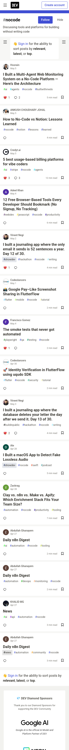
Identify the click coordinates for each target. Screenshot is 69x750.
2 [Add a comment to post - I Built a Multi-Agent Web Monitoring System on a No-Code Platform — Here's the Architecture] (16, 97)
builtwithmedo (44, 89)
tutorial (44, 300)
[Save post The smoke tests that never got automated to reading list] (62, 348)
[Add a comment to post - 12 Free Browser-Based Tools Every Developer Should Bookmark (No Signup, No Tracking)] (5, 223)
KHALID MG (17, 601)
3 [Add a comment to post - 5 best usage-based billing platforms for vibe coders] (16, 178)
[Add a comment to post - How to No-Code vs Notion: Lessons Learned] (5, 138)
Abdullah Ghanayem (21, 530)
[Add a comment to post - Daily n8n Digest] (5, 554)
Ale (12, 445)
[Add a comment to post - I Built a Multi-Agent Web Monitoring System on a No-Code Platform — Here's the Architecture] (6, 97)
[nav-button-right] (64, 42)
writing (52, 259)
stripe (14, 170)
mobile (19, 300)
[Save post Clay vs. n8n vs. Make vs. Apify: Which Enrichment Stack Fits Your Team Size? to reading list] (62, 518)
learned (46, 130)
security (33, 380)
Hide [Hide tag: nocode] (60, 20)
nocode (27, 89)
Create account (55, 5)
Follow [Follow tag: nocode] (45, 20)
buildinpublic (11, 425)
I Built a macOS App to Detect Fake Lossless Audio (31, 457)
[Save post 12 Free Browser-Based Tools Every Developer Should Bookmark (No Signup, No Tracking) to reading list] (62, 223)
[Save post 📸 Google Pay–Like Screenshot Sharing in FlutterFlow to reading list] (62, 308)
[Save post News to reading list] (62, 625)
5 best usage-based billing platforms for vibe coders (33, 161)
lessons (33, 130)
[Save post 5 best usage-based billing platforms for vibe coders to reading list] (62, 178)
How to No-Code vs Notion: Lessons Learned (32, 121)
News (7, 611)
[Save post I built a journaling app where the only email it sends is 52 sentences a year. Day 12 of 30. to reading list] (62, 268)
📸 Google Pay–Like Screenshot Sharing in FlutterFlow (29, 291)
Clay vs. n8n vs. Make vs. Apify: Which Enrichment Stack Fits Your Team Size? (31, 499)
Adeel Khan (16, 190)
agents (14, 89)
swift (34, 465)
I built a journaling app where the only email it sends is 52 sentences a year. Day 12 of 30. (34, 249)
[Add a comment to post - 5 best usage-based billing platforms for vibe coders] (6, 178)
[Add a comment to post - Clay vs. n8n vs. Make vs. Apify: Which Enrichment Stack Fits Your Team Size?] (5, 518)
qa (22, 340)
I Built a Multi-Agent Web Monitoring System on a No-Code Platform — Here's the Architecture (33, 79)
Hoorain (14, 65)
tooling (56, 510)
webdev (8, 215)
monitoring (41, 581)
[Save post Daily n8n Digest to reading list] (62, 554)
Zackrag (15, 485)
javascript (23, 215)
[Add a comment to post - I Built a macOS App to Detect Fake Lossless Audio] (5, 473)
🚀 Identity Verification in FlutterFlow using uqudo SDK (34, 372)
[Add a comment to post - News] (5, 625)
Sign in (23, 44)
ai (5, 89)
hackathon (25, 259)
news (7, 652)
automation (10, 510)
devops (26, 581)
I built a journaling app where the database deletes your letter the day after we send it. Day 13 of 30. (32, 414)
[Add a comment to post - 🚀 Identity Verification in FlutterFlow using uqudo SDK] (5, 388)
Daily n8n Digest (16, 540)
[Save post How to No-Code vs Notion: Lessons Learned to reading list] (62, 138)
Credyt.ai (15, 150)
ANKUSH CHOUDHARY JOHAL (27, 109)
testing (31, 340)
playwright (10, 340)
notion (20, 130)
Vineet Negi (17, 235)
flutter (7, 300)
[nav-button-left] (5, 42)
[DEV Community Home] (15, 5)
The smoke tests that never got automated (28, 331)
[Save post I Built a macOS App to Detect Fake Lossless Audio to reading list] (62, 473)
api (12, 617)
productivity (52, 215)
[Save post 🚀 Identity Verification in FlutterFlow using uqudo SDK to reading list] (62, 388)
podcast (46, 465)
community (38, 652)
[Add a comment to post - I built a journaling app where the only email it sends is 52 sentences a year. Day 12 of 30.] (6, 267)
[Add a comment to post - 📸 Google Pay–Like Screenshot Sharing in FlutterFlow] (5, 308)
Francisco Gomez (20, 320)
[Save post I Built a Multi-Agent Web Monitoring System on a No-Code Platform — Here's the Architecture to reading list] (62, 98)
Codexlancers (18, 280)
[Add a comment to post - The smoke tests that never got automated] (6, 348)
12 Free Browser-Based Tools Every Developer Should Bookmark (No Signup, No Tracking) (32, 204)
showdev (9, 259)
